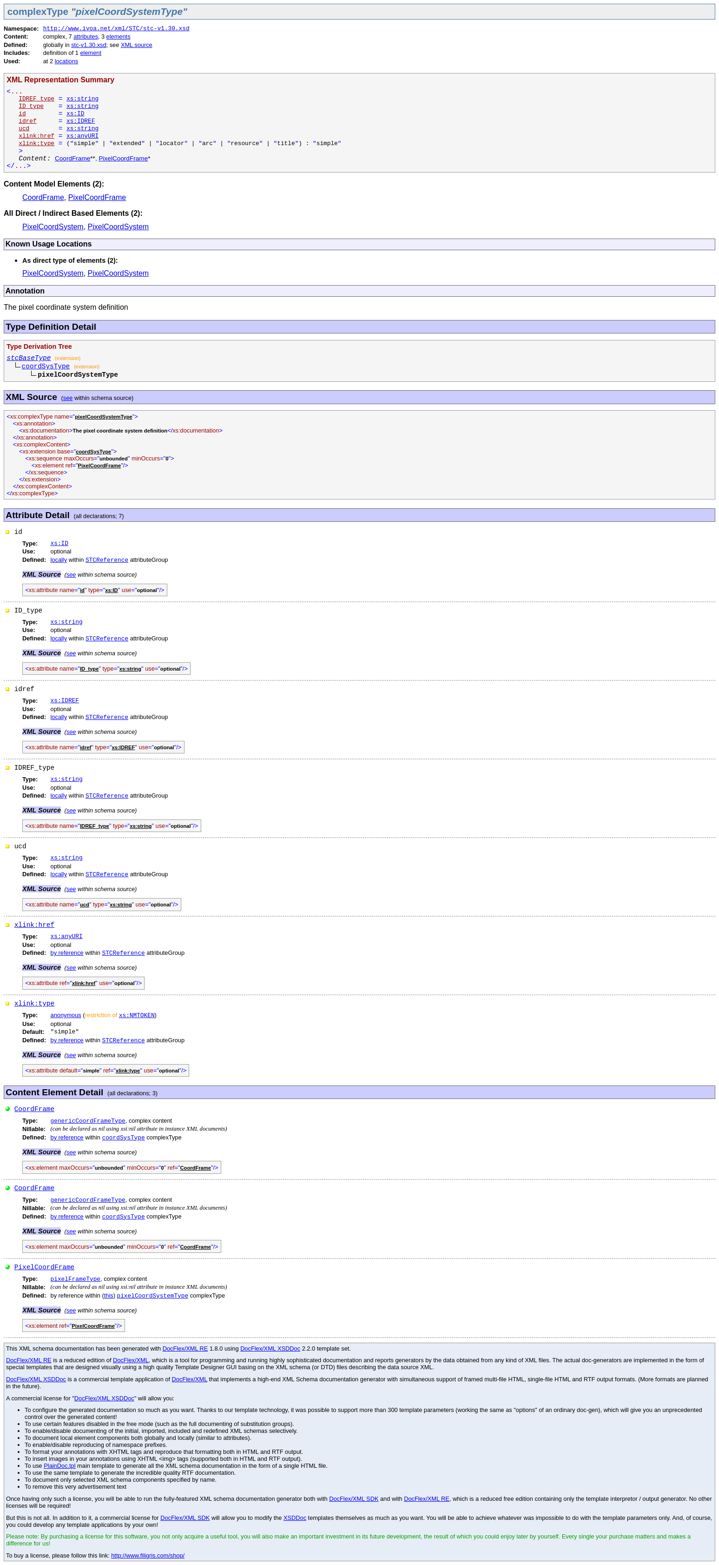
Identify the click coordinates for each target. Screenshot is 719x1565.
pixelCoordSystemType (153, 1295)
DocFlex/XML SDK (353, 1498)
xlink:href (34, 925)
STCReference (107, 560)
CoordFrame (72, 158)
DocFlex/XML (131, 1360)
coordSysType (46, 366)
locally (59, 559)
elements (118, 36)
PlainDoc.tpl (59, 1465)
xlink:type (34, 1003)
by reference (67, 952)
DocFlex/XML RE (185, 1348)
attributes (85, 36)
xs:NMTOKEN (137, 1015)
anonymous (66, 1015)
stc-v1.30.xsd (88, 44)
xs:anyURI (82, 136)
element (90, 52)
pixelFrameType (76, 1279)
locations (67, 61)
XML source (136, 44)
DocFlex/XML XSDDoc (270, 1348)
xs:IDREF (80, 121)
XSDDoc (295, 1517)
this (108, 1295)
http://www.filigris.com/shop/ (148, 1555)
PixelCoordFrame (123, 158)
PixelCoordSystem (53, 227)
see (68, 397)
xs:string (82, 98)
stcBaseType (29, 358)
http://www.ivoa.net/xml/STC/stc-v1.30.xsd (116, 28)
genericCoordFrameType (88, 1121)
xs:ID (75, 113)
